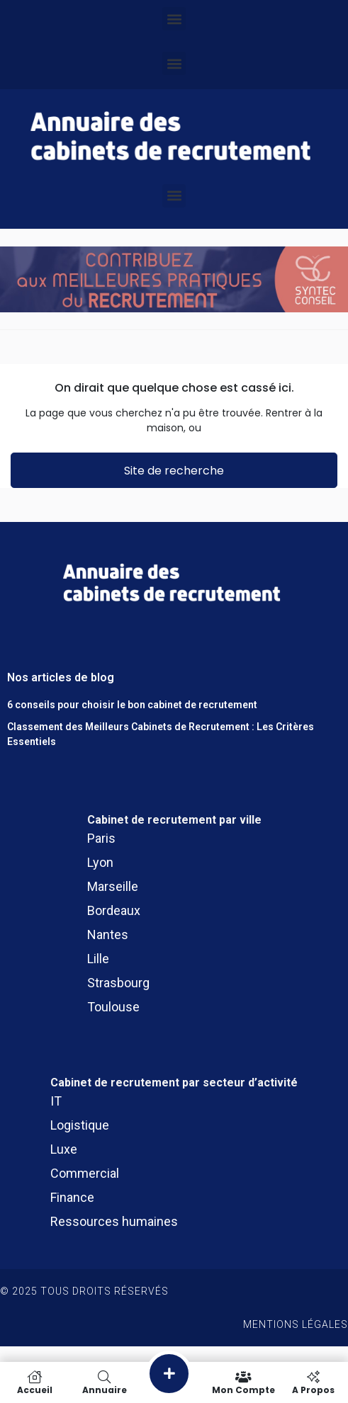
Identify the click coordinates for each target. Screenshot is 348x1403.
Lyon (100, 862)
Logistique (79, 1125)
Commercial (84, 1173)
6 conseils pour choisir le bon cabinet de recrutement (132, 704)
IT (56, 1101)
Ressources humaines (114, 1221)
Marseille (112, 886)
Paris (101, 838)
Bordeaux (113, 910)
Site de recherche (174, 470)
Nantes (107, 934)
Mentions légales (295, 1324)
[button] (174, 18)
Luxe (63, 1149)
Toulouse (113, 1006)
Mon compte (244, 1382)
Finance (72, 1197)
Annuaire (104, 1382)
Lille (98, 958)
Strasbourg (118, 982)
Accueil (34, 1382)
